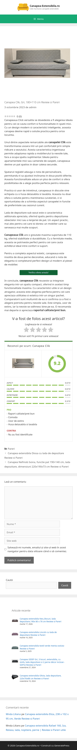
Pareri (11, 448)
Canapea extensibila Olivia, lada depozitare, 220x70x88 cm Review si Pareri (40, 677)
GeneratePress (61, 745)
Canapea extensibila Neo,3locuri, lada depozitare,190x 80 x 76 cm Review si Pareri (40, 620)
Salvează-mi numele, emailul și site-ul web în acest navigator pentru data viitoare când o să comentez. (37, 549)
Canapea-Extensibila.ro (45, 6)
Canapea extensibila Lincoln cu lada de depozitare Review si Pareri (38, 633)
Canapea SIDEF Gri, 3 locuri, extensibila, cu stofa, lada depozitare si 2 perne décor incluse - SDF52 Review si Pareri (42, 662)
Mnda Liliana (13, 714)
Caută (9, 580)
